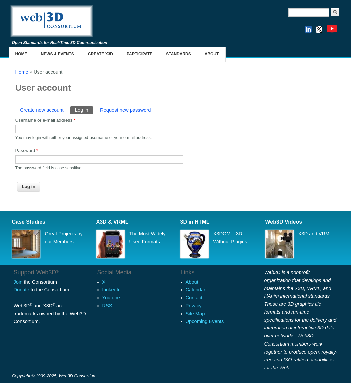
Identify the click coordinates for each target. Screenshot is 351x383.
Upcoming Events (205, 321)
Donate (21, 289)
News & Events (57, 54)
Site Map (195, 313)
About (212, 54)
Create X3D (100, 54)
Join (18, 282)
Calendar (195, 289)
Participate (139, 54)
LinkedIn (111, 289)
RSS (107, 305)
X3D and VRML (315, 233)
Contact (194, 297)
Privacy (194, 305)
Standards (178, 54)
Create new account (41, 110)
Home (21, 54)
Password (26, 150)
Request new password (125, 110)
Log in (84, 109)
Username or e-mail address (45, 120)
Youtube (111, 297)
